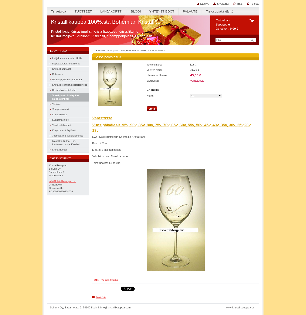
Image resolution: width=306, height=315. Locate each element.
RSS (239, 3)
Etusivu (204, 3)
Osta (152, 108)
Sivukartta (223, 3)
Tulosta (255, 3)
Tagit (95, 279)
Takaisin (101, 297)
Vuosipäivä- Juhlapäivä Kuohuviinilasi (126, 50)
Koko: (150, 95)
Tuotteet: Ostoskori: (227, 24)
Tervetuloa (99, 50)
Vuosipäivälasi (109, 279)
